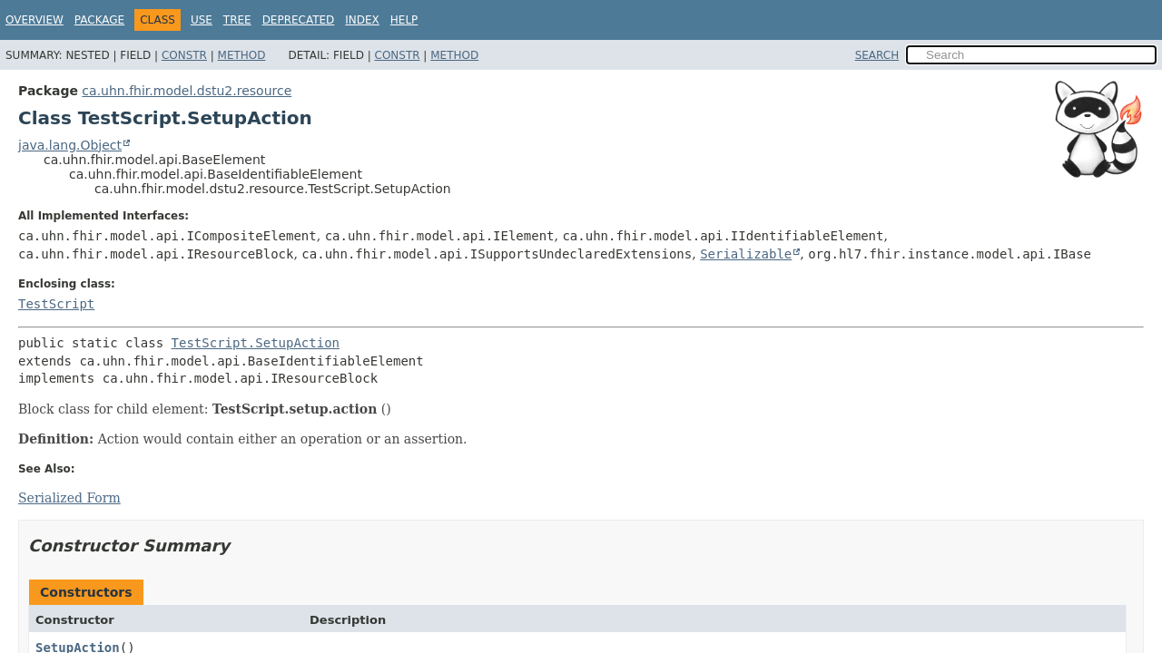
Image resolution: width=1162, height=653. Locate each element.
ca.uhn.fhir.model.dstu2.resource (186, 90)
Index (362, 20)
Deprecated (298, 20)
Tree (237, 20)
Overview (34, 20)
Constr (184, 55)
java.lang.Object (70, 145)
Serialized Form (69, 498)
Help (404, 20)
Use (201, 20)
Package (99, 20)
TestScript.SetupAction (256, 343)
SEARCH (877, 55)
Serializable (746, 254)
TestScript (56, 304)
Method (242, 55)
